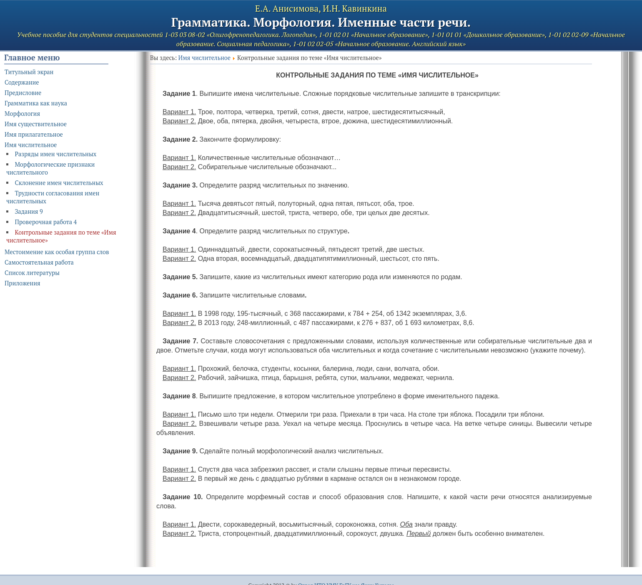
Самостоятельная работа (39, 262)
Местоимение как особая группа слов (57, 252)
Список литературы (32, 273)
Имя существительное (36, 124)
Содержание (22, 82)
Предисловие (23, 93)
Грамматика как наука (36, 103)
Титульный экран (29, 72)
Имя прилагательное (34, 134)
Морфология (22, 114)
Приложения (22, 283)
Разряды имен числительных (55, 154)
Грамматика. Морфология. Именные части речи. (321, 22)
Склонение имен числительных (59, 183)
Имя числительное (204, 58)
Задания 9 (29, 211)
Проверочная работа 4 (46, 222)
